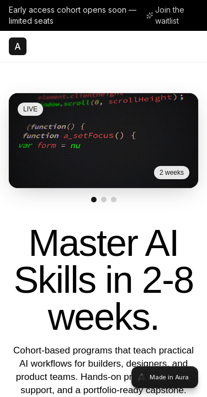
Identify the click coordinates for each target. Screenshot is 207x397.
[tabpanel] (103, 198)
